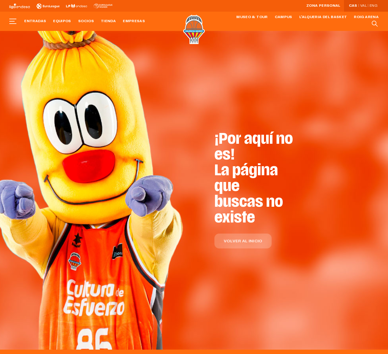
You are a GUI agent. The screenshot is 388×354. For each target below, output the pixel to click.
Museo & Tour (252, 17)
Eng (373, 6)
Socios (86, 21)
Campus (283, 17)
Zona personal (323, 6)
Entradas (35, 21)
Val (363, 6)
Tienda (108, 21)
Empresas (134, 21)
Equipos (62, 21)
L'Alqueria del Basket (323, 17)
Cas (353, 6)
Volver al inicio (243, 241)
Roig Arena (366, 17)
